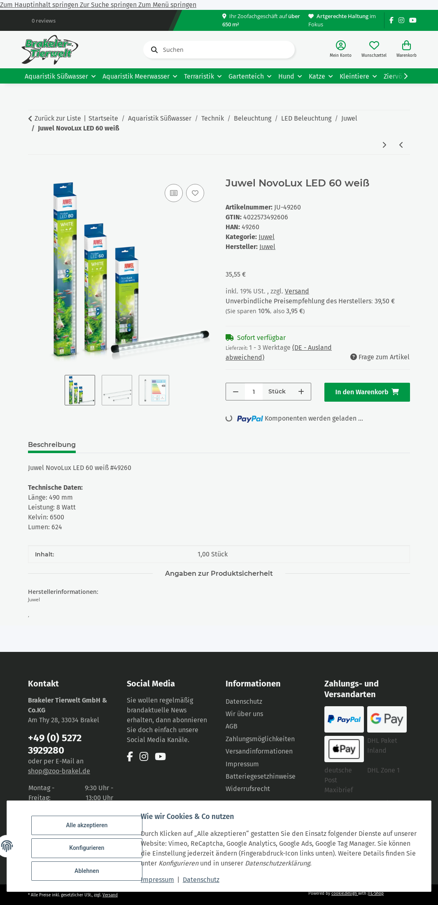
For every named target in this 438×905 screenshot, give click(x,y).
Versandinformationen (259, 751)
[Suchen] (219, 49)
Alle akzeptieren (90, 827)
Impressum (161, 880)
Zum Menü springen (167, 5)
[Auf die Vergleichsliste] (174, 193)
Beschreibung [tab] (52, 445)
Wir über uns (244, 714)
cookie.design (344, 893)
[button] (341, 49)
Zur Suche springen (109, 5)
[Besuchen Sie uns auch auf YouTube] (413, 20)
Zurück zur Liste (58, 118)
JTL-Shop (376, 893)
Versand (297, 291)
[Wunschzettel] (374, 49)
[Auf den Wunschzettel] (195, 193)
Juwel (267, 237)
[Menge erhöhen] (301, 391)
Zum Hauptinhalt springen (40, 5)
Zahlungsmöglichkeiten (260, 739)
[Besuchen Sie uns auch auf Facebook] (391, 20)
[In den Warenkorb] (34, 172)
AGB (232, 726)
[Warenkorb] (406, 49)
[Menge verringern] (235, 391)
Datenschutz (204, 880)
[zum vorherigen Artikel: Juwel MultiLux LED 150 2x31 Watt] (401, 145)
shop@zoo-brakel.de (59, 771)
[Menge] (254, 391)
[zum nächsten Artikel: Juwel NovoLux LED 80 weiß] (384, 145)
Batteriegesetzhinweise (261, 776)
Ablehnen (90, 869)
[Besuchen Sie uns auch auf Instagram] (401, 20)
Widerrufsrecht (248, 789)
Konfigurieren (90, 848)
